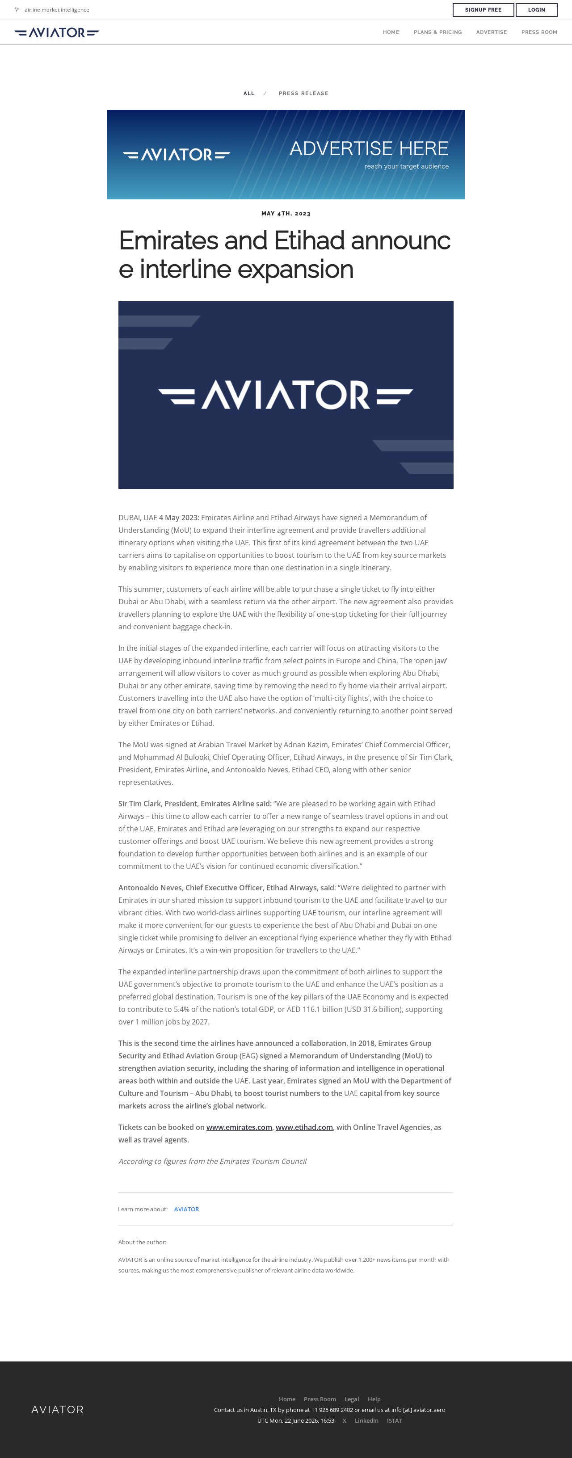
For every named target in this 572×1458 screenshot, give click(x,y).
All (249, 94)
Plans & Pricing (438, 32)
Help (374, 1399)
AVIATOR (186, 1209)
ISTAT (394, 1420)
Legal (352, 1399)
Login (536, 10)
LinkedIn (367, 1420)
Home (391, 32)
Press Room (540, 32)
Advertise (491, 32)
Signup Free (483, 10)
